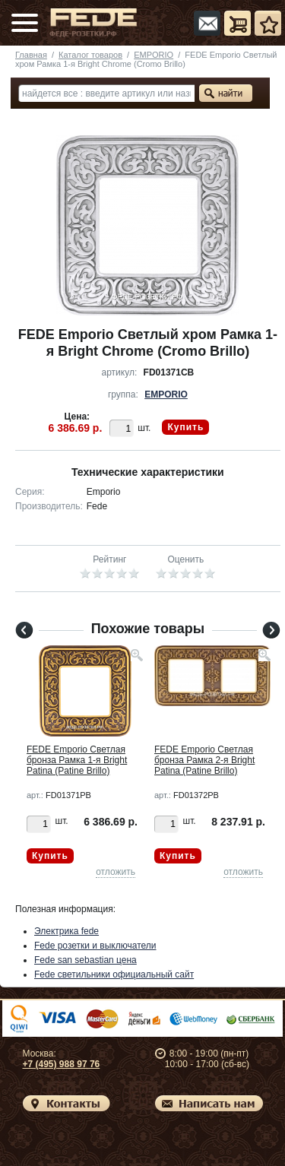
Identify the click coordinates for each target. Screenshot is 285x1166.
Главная (31, 54)
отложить (115, 872)
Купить (185, 427)
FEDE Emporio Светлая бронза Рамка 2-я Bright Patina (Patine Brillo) (204, 760)
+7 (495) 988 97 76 (61, 1064)
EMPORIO (153, 54)
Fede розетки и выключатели (95, 945)
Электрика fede (66, 931)
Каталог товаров (90, 54)
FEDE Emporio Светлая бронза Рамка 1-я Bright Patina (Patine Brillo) (77, 760)
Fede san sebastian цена (85, 960)
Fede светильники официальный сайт (114, 974)
